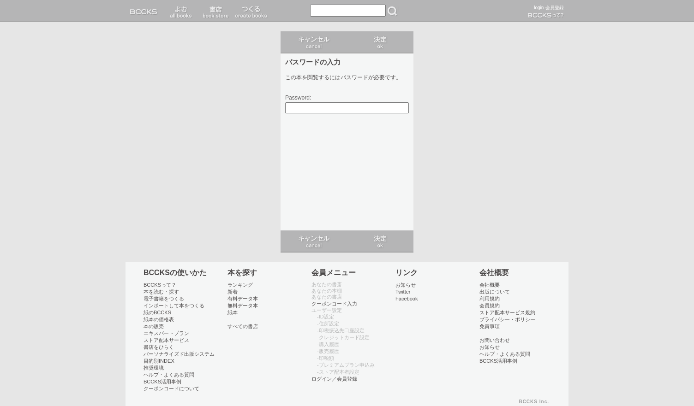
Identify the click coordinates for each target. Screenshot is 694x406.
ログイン (380, 42)
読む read (181, 11)
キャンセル (314, 42)
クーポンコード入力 (334, 303)
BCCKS (145, 11)
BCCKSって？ (160, 285)
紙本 (232, 312)
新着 (232, 291)
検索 (392, 11)
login (539, 7)
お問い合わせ (494, 340)
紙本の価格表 (159, 319)
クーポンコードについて (171, 388)
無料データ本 (242, 305)
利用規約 (489, 298)
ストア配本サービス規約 (507, 312)
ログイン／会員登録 (334, 379)
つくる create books (251, 11)
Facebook (406, 298)
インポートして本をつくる (174, 305)
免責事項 (489, 326)
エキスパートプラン (166, 333)
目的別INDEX (159, 361)
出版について (494, 291)
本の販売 (154, 326)
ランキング (240, 285)
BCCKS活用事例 (162, 381)
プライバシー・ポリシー (507, 319)
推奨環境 (154, 368)
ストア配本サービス (166, 340)
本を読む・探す (161, 291)
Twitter (403, 291)
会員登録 (554, 7)
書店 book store (214, 11)
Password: (298, 98)
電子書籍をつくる (164, 298)
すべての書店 (242, 326)
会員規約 (489, 305)
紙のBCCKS (157, 312)
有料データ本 (242, 298)
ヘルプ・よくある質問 (169, 374)
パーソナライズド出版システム (179, 354)
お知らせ (405, 285)
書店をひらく (159, 347)
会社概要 (489, 285)
